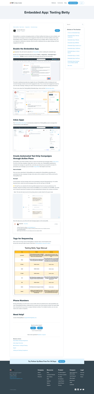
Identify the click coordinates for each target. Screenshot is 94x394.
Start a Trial (61, 361)
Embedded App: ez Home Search (73, 52)
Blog (65, 2)
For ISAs (60, 376)
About (39, 372)
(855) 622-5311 (13, 377)
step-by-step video (50, 88)
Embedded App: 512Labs (73, 40)
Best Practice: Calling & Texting (20, 345)
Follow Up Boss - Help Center (18, 27)
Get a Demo (49, 376)
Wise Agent (72, 378)
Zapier (14, 348)
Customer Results (51, 374)
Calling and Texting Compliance (20, 350)
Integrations (27, 27)
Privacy (82, 374)
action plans (55, 161)
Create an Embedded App (74, 32)
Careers (39, 374)
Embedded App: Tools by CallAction (73, 36)
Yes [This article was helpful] (33, 327)
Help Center (18, 3)
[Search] (75, 24)
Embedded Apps (34, 27)
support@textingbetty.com (30, 317)
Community (60, 2)
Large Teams (61, 381)
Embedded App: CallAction (74, 48)
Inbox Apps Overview (18, 343)
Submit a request (73, 2)
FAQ (48, 379)
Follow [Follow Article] (57, 30)
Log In (81, 2)
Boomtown (72, 380)
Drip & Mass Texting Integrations (20, 340)
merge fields (36, 166)
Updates (49, 381)
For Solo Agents (62, 372)
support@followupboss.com (16, 378)
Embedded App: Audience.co (74, 45)
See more (70, 65)
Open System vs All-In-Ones (73, 373)
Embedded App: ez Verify (73, 55)
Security (82, 372)
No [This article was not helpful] (40, 327)
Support (48, 385)
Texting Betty (36, 52)
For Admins (60, 379)
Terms (81, 376)
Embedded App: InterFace (74, 58)
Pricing (59, 385)
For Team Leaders (62, 374)
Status (48, 383)
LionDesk (72, 384)
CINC (71, 382)
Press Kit (40, 376)
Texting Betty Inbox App (20, 123)
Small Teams (61, 383)
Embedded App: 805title (73, 42)
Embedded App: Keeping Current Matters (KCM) (73, 62)
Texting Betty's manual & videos (43, 243)
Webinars (54, 2)
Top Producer (73, 376)
